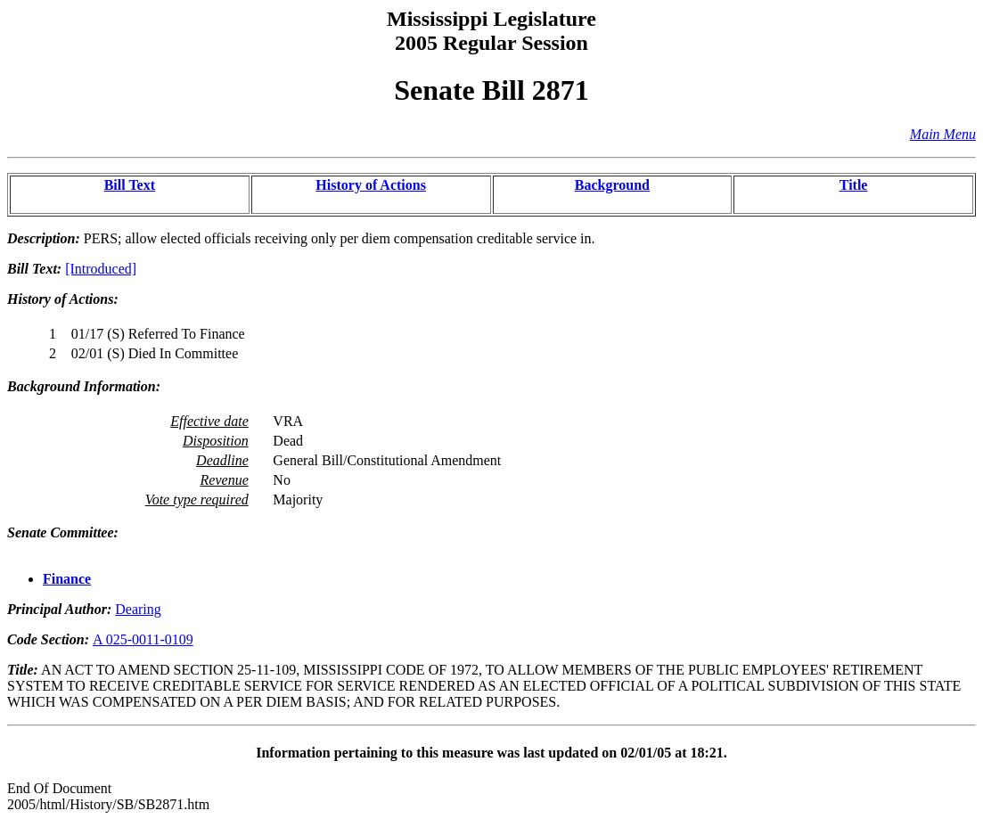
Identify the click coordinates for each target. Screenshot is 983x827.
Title (854, 184)
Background (612, 184)
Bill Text (129, 184)
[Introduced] (100, 268)
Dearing (138, 609)
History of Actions (370, 184)
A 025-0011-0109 (143, 639)
